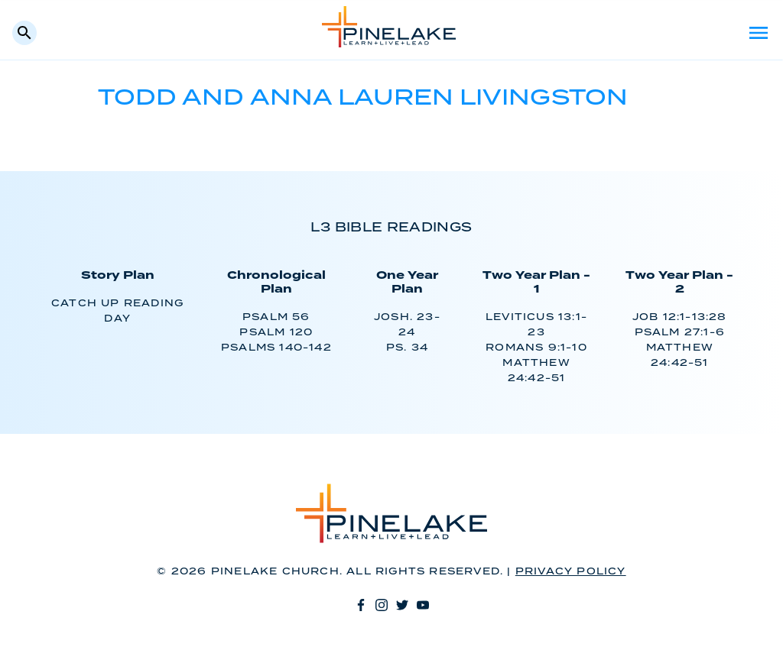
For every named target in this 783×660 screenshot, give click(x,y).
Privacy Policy (570, 572)
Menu (758, 33)
